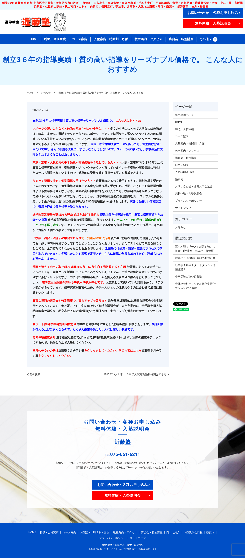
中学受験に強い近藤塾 (188, 276)
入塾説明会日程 (184, 172)
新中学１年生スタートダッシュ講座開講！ (195, 267)
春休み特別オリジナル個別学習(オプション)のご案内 (195, 285)
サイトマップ (183, 207)
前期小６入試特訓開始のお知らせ (195, 258)
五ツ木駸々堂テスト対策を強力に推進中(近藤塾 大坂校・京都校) (195, 248)
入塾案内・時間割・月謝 (111, 39)
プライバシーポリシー (188, 200)
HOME (34, 39)
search (215, 39)
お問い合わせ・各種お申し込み (213, 13)
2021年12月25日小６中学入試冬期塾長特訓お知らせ (135, 374)
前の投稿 (35, 374)
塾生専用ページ (184, 114)
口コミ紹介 (182, 165)
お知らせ (46, 92)
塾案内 (179, 179)
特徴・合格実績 (55, 39)
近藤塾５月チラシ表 (71, 350)
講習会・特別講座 (181, 39)
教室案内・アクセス (148, 39)
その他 (204, 39)
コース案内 (79, 39)
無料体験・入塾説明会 (213, 23)
